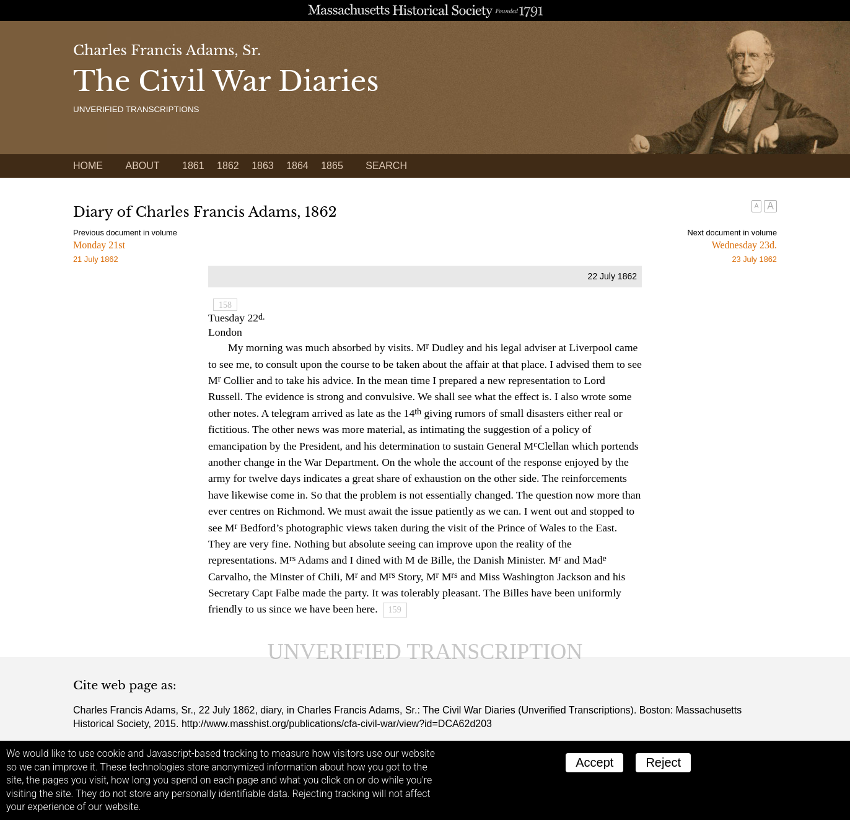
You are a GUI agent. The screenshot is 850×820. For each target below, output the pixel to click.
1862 (228, 165)
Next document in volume (732, 232)
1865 (332, 165)
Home (88, 165)
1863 (263, 165)
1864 (297, 165)
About (142, 165)
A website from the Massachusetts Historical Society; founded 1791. (425, 10)
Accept (594, 762)
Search (386, 165)
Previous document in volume (125, 232)
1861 (193, 165)
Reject (663, 762)
